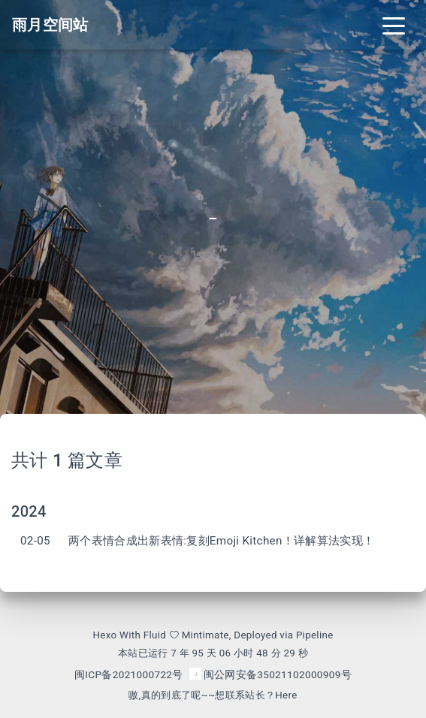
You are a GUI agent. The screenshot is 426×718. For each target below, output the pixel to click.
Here (286, 695)
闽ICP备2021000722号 (128, 674)
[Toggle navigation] (393, 24)
